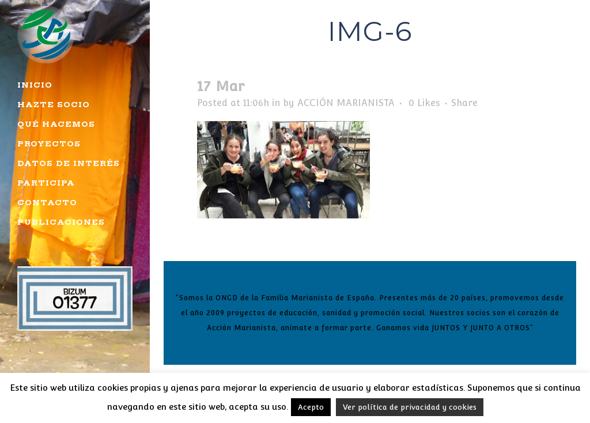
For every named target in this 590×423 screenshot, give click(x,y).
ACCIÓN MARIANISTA (346, 102)
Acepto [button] (311, 407)
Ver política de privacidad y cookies (409, 407)
